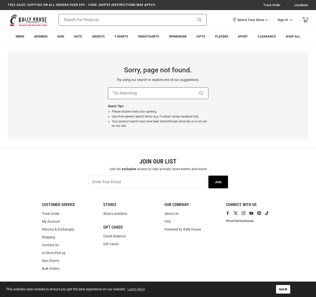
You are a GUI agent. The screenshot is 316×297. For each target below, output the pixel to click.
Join (218, 182)
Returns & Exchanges (58, 229)
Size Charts (50, 261)
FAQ (167, 221)
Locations (301, 5)
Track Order (271, 5)
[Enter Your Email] (147, 182)
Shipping (48, 237)
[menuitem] (20, 36)
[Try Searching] (151, 93)
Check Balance (114, 236)
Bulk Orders (51, 269)
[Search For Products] (120, 20)
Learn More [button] (136, 289)
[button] (250, 20)
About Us (171, 214)
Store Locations (115, 214)
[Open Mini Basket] (305, 20)
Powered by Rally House (182, 229)
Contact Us (50, 245)
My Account (51, 221)
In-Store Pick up (54, 253)
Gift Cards (111, 244)
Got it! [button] (283, 289)
